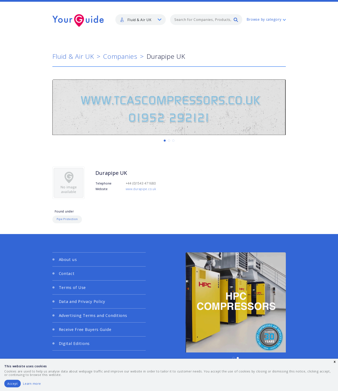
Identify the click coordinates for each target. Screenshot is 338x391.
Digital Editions (74, 343)
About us (68, 259)
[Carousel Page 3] (173, 141)
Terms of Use (72, 287)
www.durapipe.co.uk (141, 189)
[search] (236, 20)
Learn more (32, 384)
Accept (12, 384)
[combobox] (206, 19)
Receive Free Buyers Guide (85, 329)
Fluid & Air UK (73, 56)
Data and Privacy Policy (82, 301)
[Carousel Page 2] (169, 141)
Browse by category (264, 19)
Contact (67, 273)
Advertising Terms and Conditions (93, 315)
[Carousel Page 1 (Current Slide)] (165, 141)
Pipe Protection (67, 219)
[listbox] (140, 19)
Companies (120, 56)
